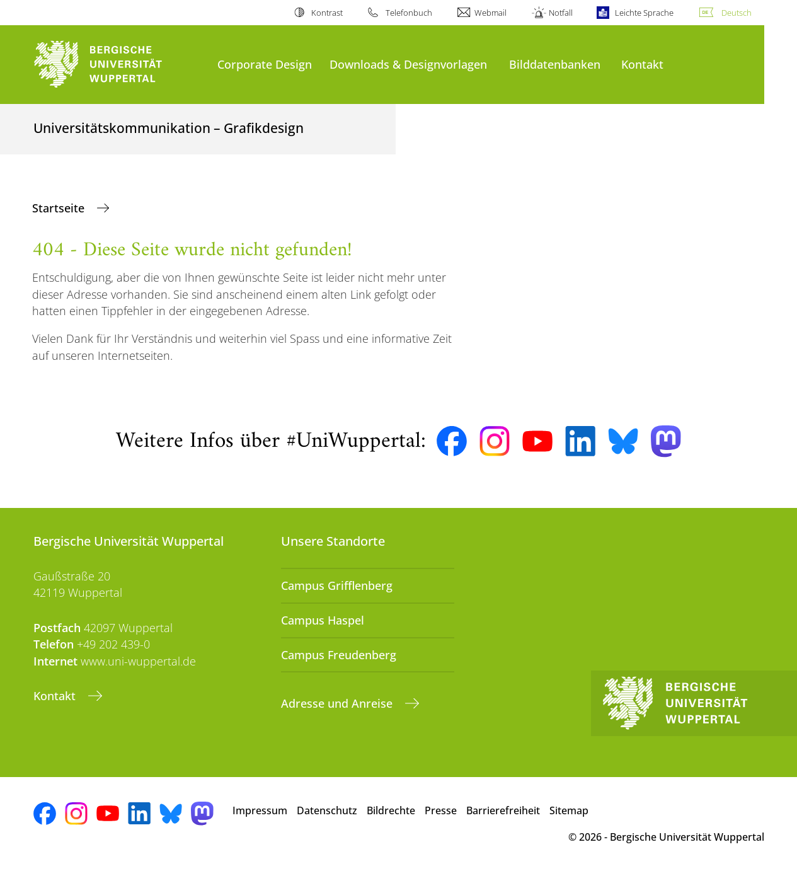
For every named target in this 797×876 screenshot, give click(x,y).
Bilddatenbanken (554, 64)
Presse (441, 810)
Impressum (259, 810)
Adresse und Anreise (338, 703)
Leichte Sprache (644, 12)
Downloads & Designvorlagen (408, 64)
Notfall (561, 12)
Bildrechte (391, 810)
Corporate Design (264, 64)
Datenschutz (327, 810)
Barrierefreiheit (503, 810)
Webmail (490, 12)
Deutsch (736, 12)
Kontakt (642, 64)
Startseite (60, 208)
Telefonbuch (409, 12)
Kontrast (327, 12)
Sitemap (568, 810)
